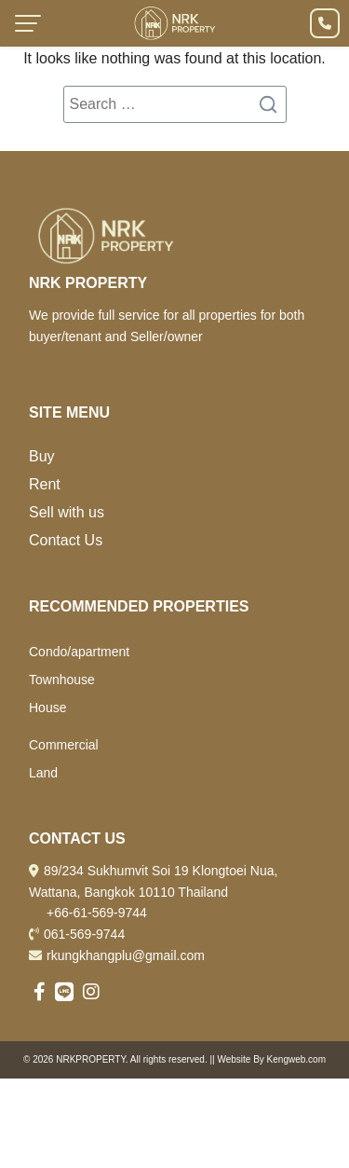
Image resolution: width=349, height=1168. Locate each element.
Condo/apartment (79, 651)
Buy (42, 456)
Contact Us (65, 540)
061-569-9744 (84, 934)
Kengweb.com (296, 1059)
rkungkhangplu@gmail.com (126, 955)
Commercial (64, 744)
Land (43, 772)
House (47, 707)
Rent (44, 484)
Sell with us (66, 512)
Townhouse (62, 679)
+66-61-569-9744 (97, 912)
